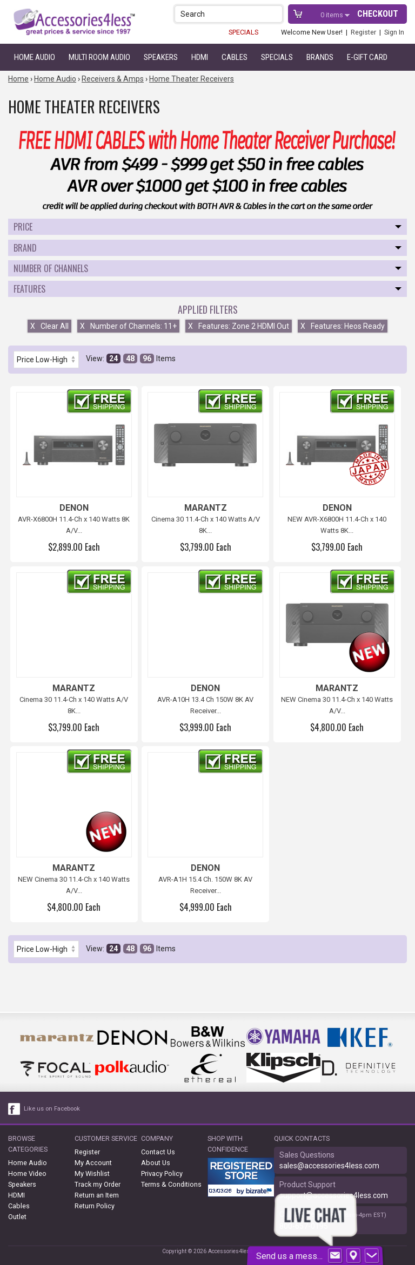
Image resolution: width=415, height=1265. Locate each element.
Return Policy (95, 1206)
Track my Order (98, 1184)
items (332, 15)
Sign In (394, 32)
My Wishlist (92, 1173)
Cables (234, 57)
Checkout (377, 14)
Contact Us (158, 1152)
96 (147, 358)
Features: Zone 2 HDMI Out (238, 326)
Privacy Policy (162, 1173)
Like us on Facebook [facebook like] (52, 1108)
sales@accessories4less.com (329, 1165)
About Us (155, 1163)
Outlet (17, 1217)
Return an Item (97, 1195)
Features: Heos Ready (342, 326)
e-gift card (367, 57)
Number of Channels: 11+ (128, 326)
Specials (277, 57)
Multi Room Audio (99, 57)
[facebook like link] (14, 1108)
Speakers (161, 57)
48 (130, 358)
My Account (93, 1163)
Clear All (49, 326)
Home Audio (34, 57)
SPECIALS (243, 32)
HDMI (199, 57)
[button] (275, 14)
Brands (319, 57)
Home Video (27, 1173)
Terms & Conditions (171, 1184)
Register (363, 32)
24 (113, 358)
